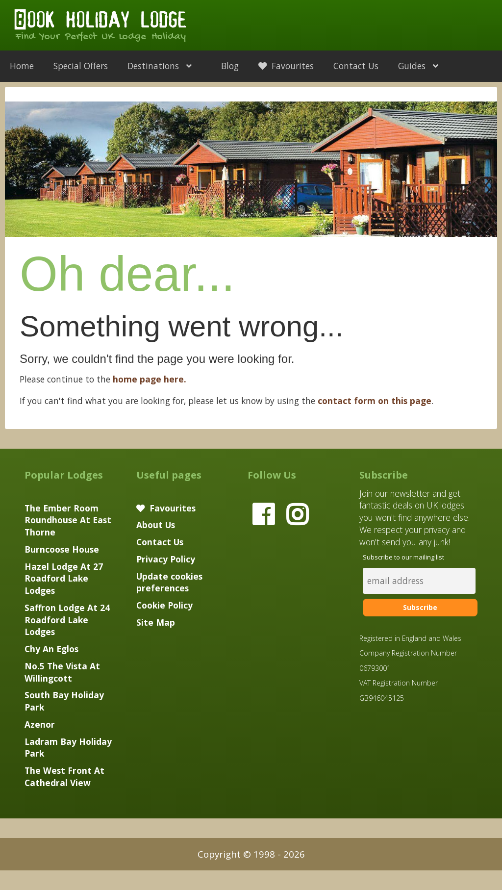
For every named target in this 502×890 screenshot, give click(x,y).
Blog (230, 66)
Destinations (164, 66)
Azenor (40, 724)
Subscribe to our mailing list (403, 557)
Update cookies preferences (169, 582)
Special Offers (80, 66)
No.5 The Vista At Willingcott (62, 672)
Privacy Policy (165, 559)
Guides (423, 66)
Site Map (155, 622)
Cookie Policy (164, 605)
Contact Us (355, 66)
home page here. (149, 379)
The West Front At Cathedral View (64, 776)
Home (22, 66)
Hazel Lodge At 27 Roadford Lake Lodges (64, 578)
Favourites (286, 66)
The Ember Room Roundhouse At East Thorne (68, 520)
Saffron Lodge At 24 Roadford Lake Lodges (67, 620)
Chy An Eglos (51, 649)
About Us (155, 525)
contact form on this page (374, 401)
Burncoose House (62, 549)
